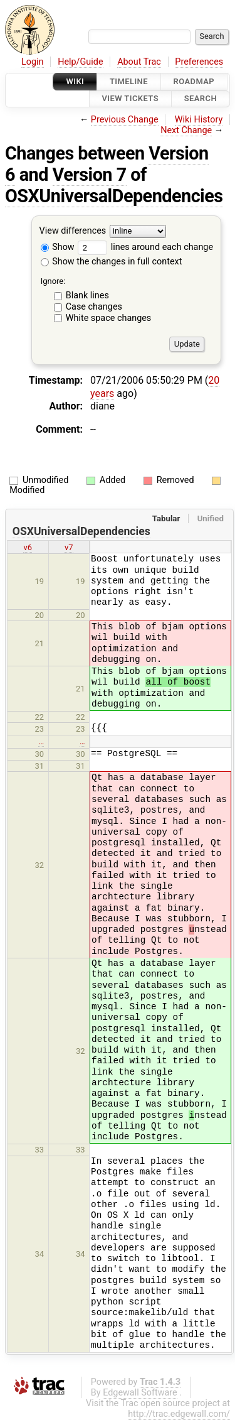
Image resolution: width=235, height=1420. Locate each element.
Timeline (129, 81)
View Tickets (130, 99)
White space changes (109, 318)
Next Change (186, 130)
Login (32, 62)
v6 (27, 547)
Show (58, 247)
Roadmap (194, 81)
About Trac (139, 62)
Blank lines (87, 295)
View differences (73, 230)
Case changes (94, 306)
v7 (69, 547)
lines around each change (145, 247)
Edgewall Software (140, 1392)
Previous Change (125, 119)
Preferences (199, 62)
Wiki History (198, 119)
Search (200, 99)
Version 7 (90, 174)
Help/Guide (80, 62)
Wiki (75, 81)
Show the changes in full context (111, 261)
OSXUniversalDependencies (114, 196)
